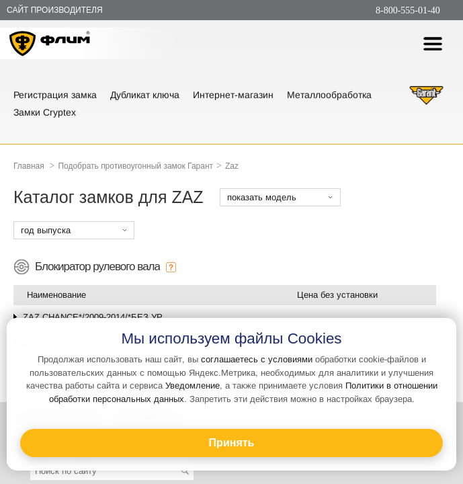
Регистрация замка (55, 94)
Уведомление (192, 385)
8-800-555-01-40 (408, 10)
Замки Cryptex (44, 112)
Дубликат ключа (144, 94)
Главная (28, 166)
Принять (232, 442)
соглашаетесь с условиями (256, 359)
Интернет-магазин (233, 94)
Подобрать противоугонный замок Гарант (135, 166)
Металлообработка (329, 94)
